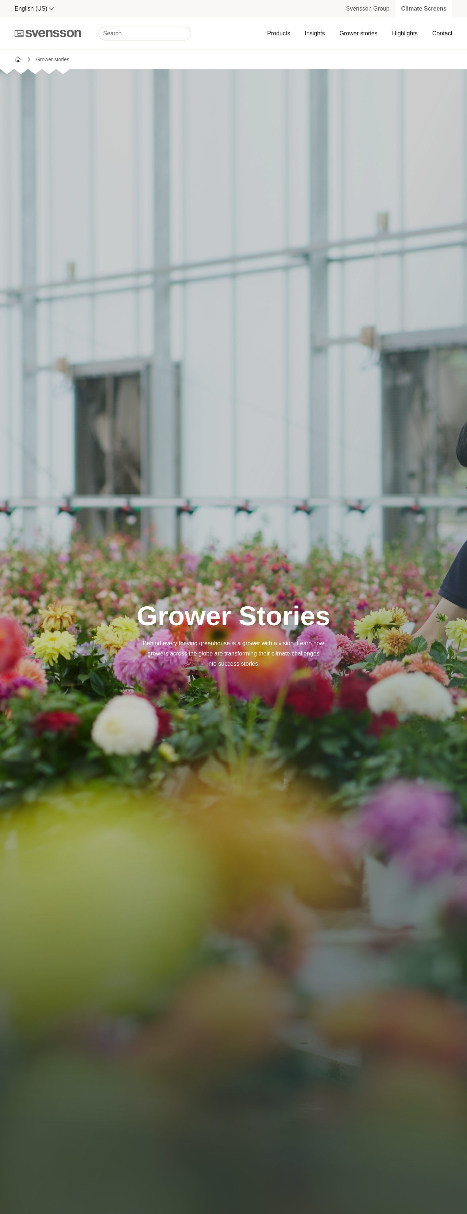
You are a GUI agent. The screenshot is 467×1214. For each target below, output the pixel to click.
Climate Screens (424, 8)
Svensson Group (367, 8)
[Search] (145, 33)
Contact (442, 33)
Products (278, 33)
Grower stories (359, 33)
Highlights (405, 33)
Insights (315, 33)
